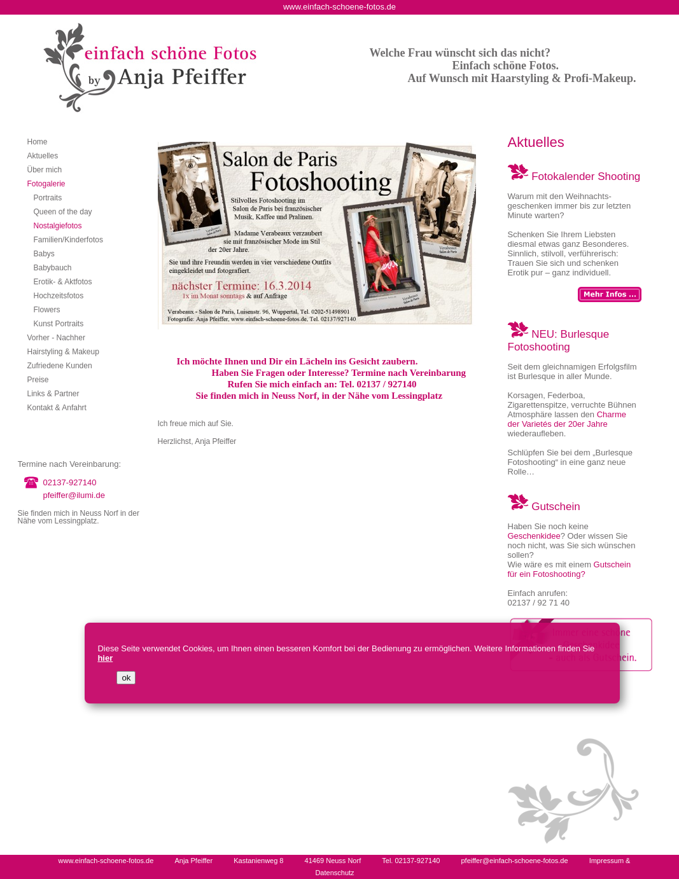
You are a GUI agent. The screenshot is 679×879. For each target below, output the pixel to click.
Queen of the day (63, 211)
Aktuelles (43, 155)
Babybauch (53, 267)
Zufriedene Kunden (59, 365)
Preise (38, 379)
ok (126, 677)
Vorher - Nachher (56, 337)
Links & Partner (53, 393)
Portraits (48, 197)
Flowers (47, 309)
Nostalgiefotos (58, 225)
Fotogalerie (46, 183)
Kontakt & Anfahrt (57, 407)
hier (105, 658)
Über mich (44, 169)
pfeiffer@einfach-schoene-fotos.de (514, 860)
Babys (44, 253)
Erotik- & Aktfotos (63, 281)
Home (37, 141)
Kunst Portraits (59, 323)
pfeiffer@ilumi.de (74, 495)
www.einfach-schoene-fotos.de (106, 860)
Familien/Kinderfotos (68, 239)
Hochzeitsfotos (59, 295)
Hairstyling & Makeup (63, 351)
